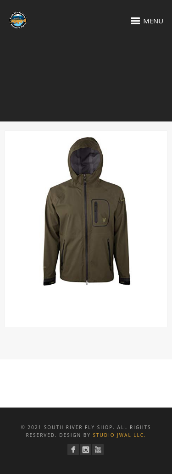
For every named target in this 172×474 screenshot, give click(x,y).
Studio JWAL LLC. (119, 435)
